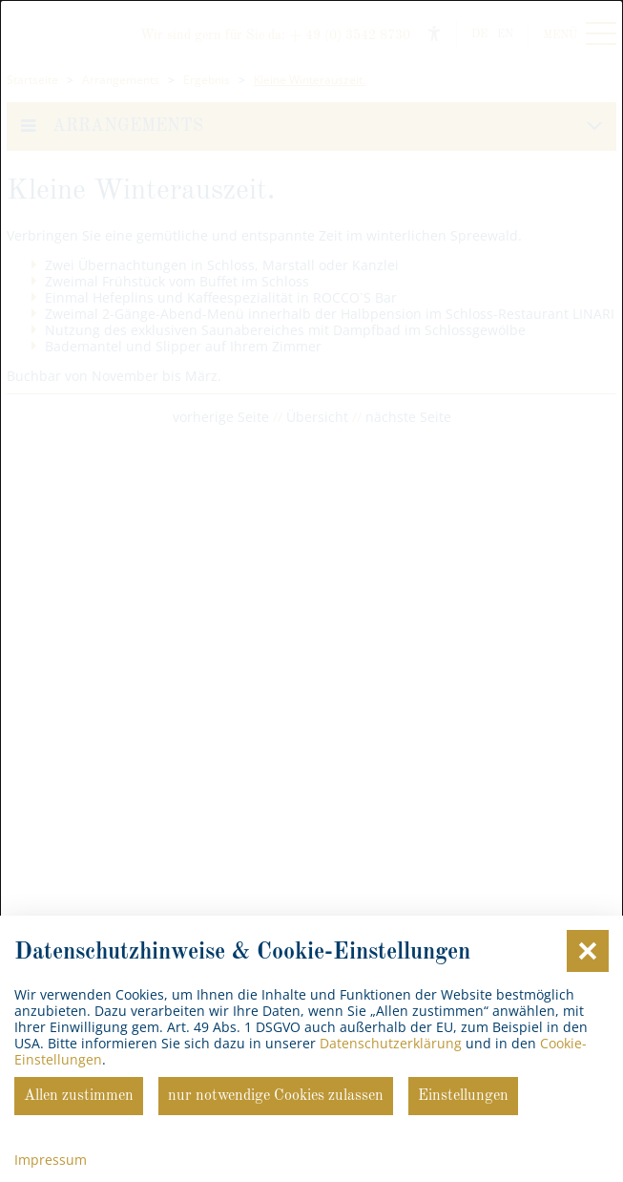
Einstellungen (463, 1096)
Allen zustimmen (79, 1096)
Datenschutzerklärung (391, 1043)
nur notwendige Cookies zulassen (276, 1096)
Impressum (50, 1159)
